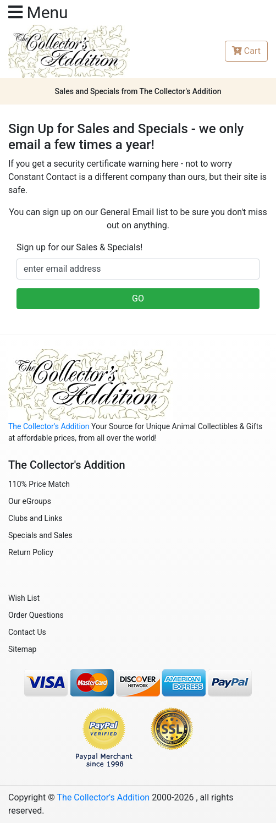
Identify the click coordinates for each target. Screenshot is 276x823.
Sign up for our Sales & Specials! (79, 247)
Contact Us (27, 632)
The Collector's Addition (49, 426)
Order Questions (36, 615)
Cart (246, 51)
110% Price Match (39, 484)
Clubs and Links (35, 518)
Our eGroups (29, 501)
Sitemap (22, 649)
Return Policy (30, 552)
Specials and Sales (40, 535)
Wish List (24, 598)
